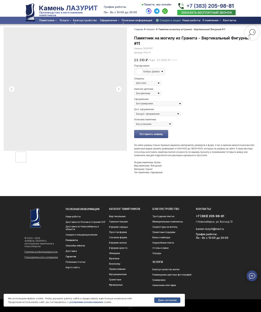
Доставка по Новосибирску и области (82, 228)
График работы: (115, 7)
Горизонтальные (118, 221)
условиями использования (86, 302)
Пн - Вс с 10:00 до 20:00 (120, 12)
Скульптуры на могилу (164, 227)
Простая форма (118, 232)
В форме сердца (118, 227)
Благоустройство (85, 20)
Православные (117, 269)
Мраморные (116, 284)
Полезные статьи (75, 262)
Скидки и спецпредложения (81, 234)
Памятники (46, 20)
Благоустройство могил (165, 269)
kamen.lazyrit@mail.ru (210, 228)
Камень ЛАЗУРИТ (68, 8)
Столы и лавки (160, 248)
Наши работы (191, 20)
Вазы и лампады (161, 237)
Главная (138, 29)
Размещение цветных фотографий (171, 274)
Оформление (108, 20)
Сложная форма (118, 237)
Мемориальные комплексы (167, 221)
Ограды (156, 253)
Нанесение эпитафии (164, 285)
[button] (206, 12)
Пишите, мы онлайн (157, 4)
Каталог (150, 29)
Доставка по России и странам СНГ (86, 222)
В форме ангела (118, 242)
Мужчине (114, 258)
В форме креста (118, 248)
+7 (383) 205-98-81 (210, 6)
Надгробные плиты (163, 242)
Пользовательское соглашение (41, 257)
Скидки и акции (170, 20)
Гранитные (115, 279)
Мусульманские (118, 274)
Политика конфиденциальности (41, 251)
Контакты (229, 20)
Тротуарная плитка (163, 216)
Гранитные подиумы (163, 232)
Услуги (64, 20)
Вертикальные (117, 216)
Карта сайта (73, 267)
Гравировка (158, 280)
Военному (114, 263)
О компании (210, 20)
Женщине (114, 253)
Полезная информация (137, 20)
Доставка (71, 251)
